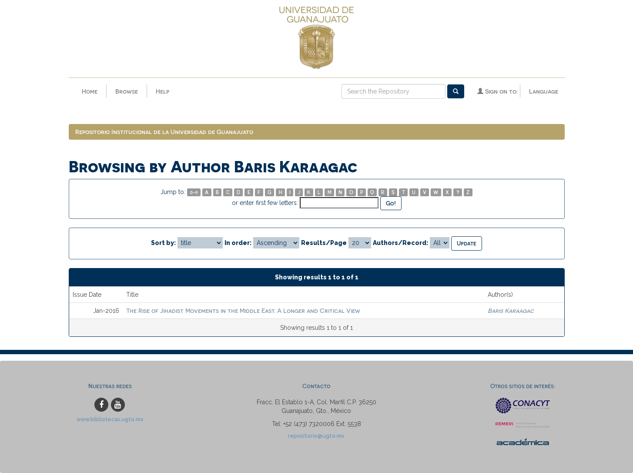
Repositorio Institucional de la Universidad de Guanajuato (164, 131)
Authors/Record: (400, 242)
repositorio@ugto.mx (316, 436)
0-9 (194, 192)
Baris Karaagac (511, 310)
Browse (126, 91)
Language (543, 91)
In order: (237, 242)
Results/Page (324, 242)
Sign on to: (497, 91)
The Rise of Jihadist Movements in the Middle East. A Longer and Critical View (243, 310)
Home (89, 91)
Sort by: (163, 242)
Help (162, 91)
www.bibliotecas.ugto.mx (110, 419)
